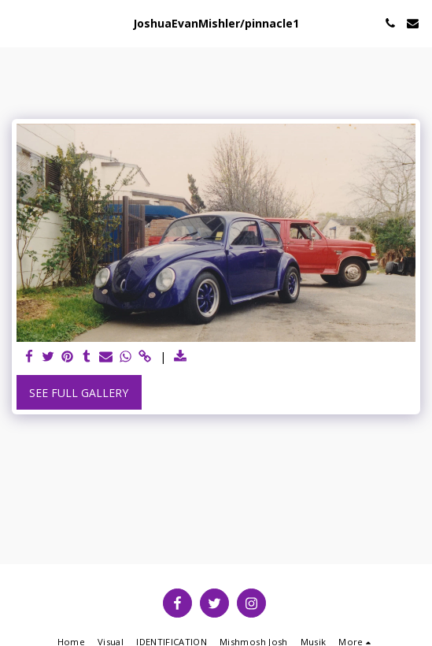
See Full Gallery (78, 392)
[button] (17, 22)
